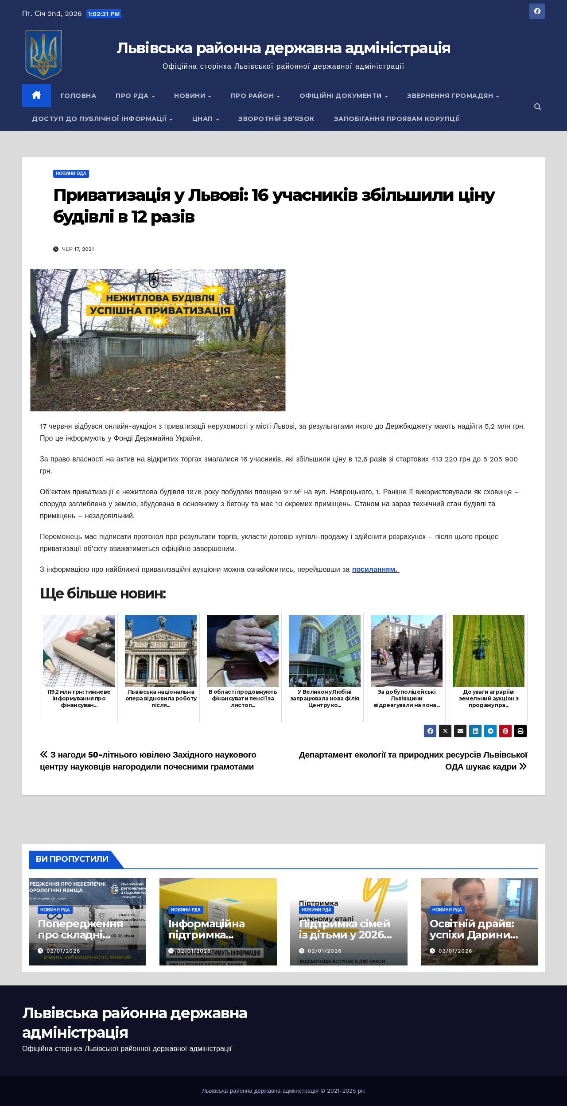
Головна (79, 96)
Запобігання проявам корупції (397, 119)
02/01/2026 (63, 951)
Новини (190, 96)
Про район (253, 96)
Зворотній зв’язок (276, 119)
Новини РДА (55, 909)
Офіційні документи (341, 96)
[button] (537, 107)
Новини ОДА (71, 173)
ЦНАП (203, 119)
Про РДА (133, 96)
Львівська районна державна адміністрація (284, 48)
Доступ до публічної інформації (100, 119)
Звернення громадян (451, 96)
